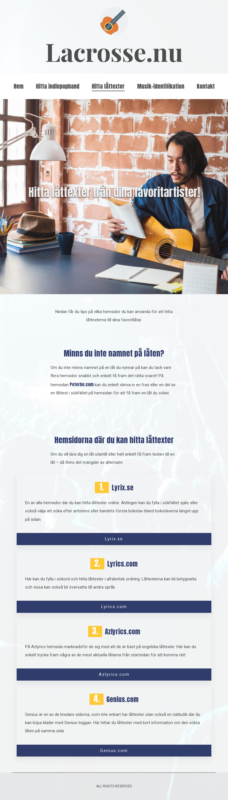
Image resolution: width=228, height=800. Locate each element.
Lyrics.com (114, 606)
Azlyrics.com (114, 674)
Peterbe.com (81, 384)
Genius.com (114, 750)
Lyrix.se (114, 538)
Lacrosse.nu (114, 51)
